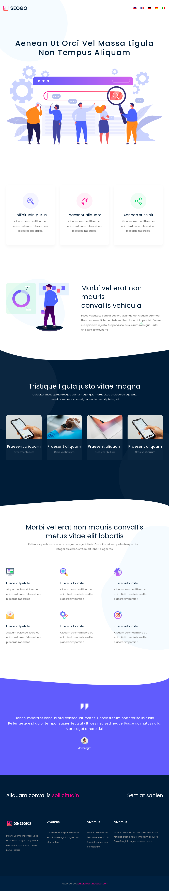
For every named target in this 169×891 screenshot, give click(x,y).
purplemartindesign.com (93, 883)
